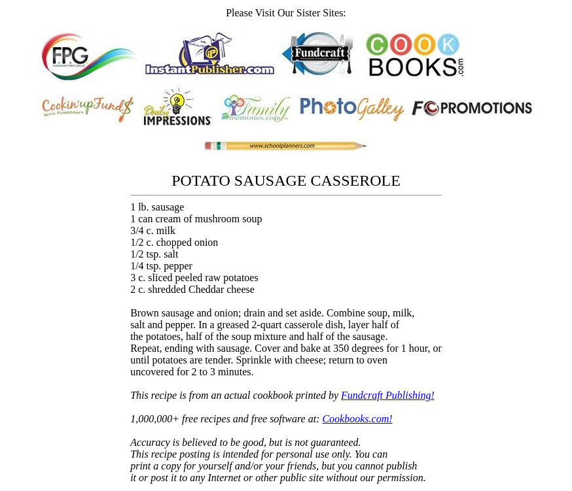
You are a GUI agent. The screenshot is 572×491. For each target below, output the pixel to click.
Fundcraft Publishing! (388, 395)
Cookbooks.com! (357, 418)
